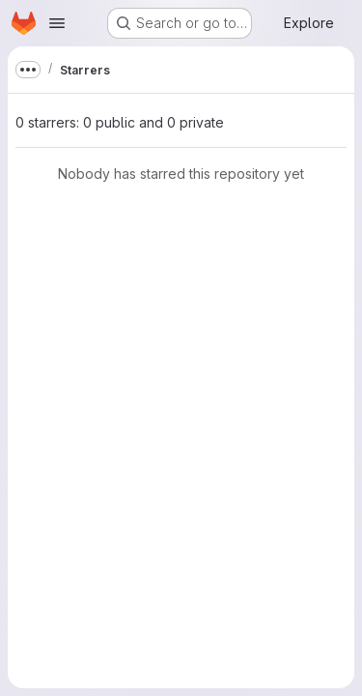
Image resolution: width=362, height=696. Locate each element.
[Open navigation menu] (57, 23)
